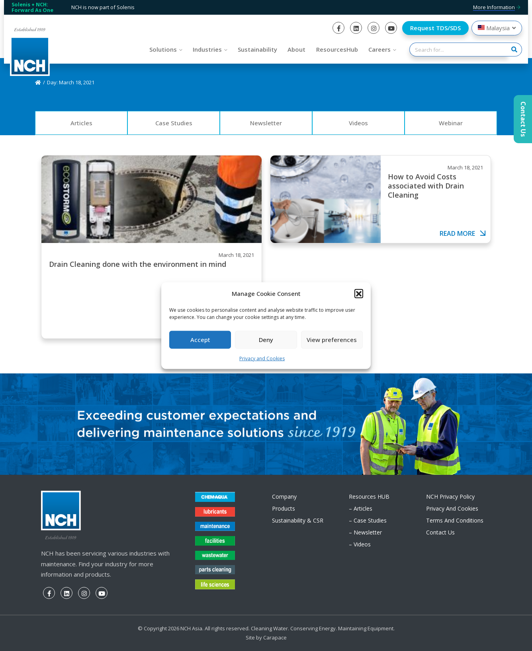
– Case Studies (368, 520)
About (296, 49)
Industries (207, 49)
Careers (379, 49)
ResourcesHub (337, 49)
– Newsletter (365, 532)
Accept (200, 340)
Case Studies (173, 123)
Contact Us (440, 532)
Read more (463, 233)
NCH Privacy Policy (450, 496)
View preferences (332, 340)
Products (283, 508)
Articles (81, 123)
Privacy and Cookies (262, 358)
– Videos (360, 544)
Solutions (163, 49)
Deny (266, 340)
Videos (358, 123)
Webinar (451, 123)
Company (284, 496)
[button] (359, 293)
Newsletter (266, 123)
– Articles (360, 508)
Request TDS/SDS (435, 28)
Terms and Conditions (454, 520)
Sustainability (257, 49)
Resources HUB (369, 496)
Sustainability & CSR (297, 520)
